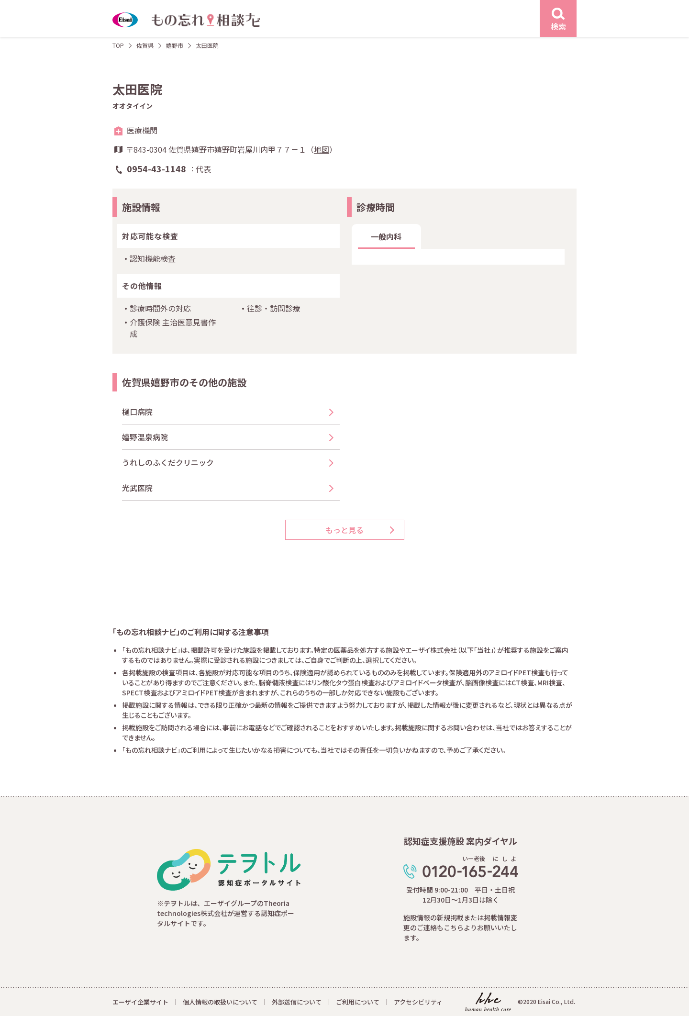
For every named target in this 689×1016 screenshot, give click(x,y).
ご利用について (357, 1001)
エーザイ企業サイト (140, 1001)
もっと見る (344, 530)
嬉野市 (174, 45)
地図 (321, 149)
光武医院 (137, 487)
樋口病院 (137, 411)
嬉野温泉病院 (145, 437)
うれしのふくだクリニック (168, 462)
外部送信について (297, 1001)
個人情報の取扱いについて (220, 1001)
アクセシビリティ (418, 1001)
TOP (118, 45)
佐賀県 (145, 45)
